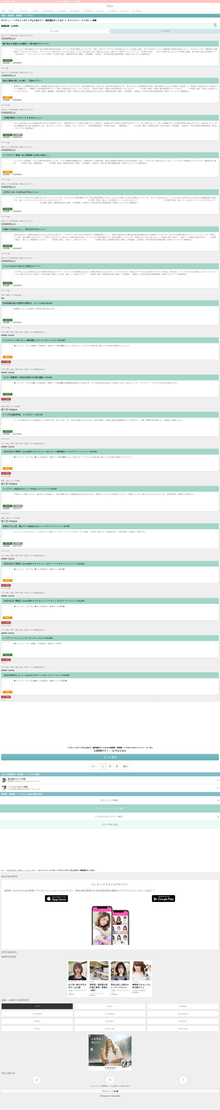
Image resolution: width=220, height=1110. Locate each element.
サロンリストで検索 (159, 800)
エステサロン (183, 1021)
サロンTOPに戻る (110, 824)
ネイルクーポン (110, 1028)
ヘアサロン (37, 1021)
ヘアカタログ (183, 1006)
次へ (125, 766)
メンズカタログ (37, 1014)
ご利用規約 (103, 1086)
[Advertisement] (86, 722)
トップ (37, 1006)
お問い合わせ (125, 1086)
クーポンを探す (165, 31)
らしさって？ (94, 1086)
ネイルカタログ (183, 1014)
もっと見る (110, 757)
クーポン (37, 1028)
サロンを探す (79, 31)
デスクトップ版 (110, 1091)
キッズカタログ (110, 1014)
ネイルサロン (110, 1021)
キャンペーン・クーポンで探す (110, 808)
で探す (157, 816)
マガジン (110, 1006)
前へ (94, 766)
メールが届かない (114, 1086)
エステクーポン (183, 1028)
